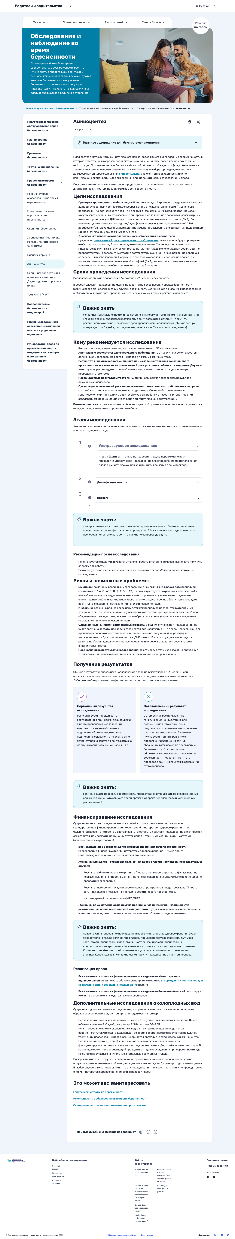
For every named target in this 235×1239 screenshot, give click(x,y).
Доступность (147, 1235)
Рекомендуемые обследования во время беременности (42, 198)
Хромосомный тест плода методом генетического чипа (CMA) (43, 242)
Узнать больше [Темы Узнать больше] (151, 22)
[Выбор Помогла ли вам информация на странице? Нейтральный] (148, 1132)
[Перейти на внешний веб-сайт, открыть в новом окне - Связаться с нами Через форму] (214, 1177)
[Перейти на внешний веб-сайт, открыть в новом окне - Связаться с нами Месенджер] (208, 1177)
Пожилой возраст (56, 1167)
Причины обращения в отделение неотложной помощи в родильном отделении (43, 328)
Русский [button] (204, 6)
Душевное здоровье (56, 1181)
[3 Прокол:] (148, 498)
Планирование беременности (37, 142)
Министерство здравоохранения (141, 1172)
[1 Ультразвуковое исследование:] (148, 445)
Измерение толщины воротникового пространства (40, 215)
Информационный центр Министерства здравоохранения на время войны (141, 1193)
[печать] (189, 121)
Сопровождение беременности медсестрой (38, 308)
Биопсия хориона (38, 255)
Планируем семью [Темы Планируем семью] (74, 22)
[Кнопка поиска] (88, 6)
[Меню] (225, 6)
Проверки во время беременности (40, 182)
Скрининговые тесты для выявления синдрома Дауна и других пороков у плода (44, 279)
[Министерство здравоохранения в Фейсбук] (215, 1235)
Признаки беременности (37, 155)
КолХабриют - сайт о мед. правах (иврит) (141, 1218)
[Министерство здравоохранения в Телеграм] (221, 1235)
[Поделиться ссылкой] (198, 121)
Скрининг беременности (43, 228)
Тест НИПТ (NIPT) (38, 294)
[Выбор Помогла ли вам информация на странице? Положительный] (141, 1132)
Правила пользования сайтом (122, 1235)
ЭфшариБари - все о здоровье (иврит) (141, 1208)
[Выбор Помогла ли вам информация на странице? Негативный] (156, 1132)
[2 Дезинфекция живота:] (148, 482)
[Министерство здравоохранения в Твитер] (227, 1235)
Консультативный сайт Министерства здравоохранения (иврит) (164, 1175)
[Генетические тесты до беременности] (126, 240)
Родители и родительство (56, 6)
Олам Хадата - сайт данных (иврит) (163, 1189)
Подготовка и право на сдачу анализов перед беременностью (43, 126)
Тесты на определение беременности (43, 169)
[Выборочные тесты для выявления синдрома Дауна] (129, 173)
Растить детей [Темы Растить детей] (114, 22)
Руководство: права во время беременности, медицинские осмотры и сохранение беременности (43, 352)
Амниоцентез (36, 264)
